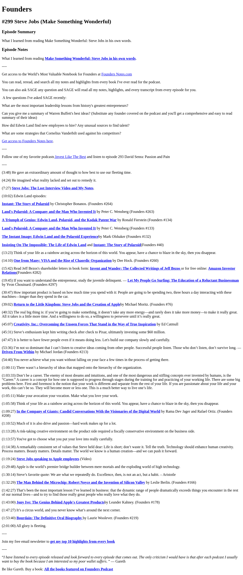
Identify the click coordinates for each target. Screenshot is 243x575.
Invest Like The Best (70, 157)
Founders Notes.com (116, 74)
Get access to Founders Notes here (27, 141)
